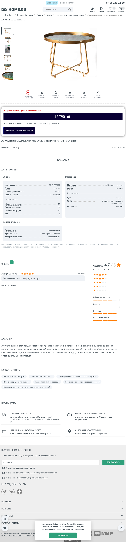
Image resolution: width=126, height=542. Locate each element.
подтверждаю (63, 535)
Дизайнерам (52, 3)
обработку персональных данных (33, 478)
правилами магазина (26, 468)
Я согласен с (20, 468)
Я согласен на (27, 478)
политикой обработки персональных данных (37, 473)
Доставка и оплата (67, 3)
